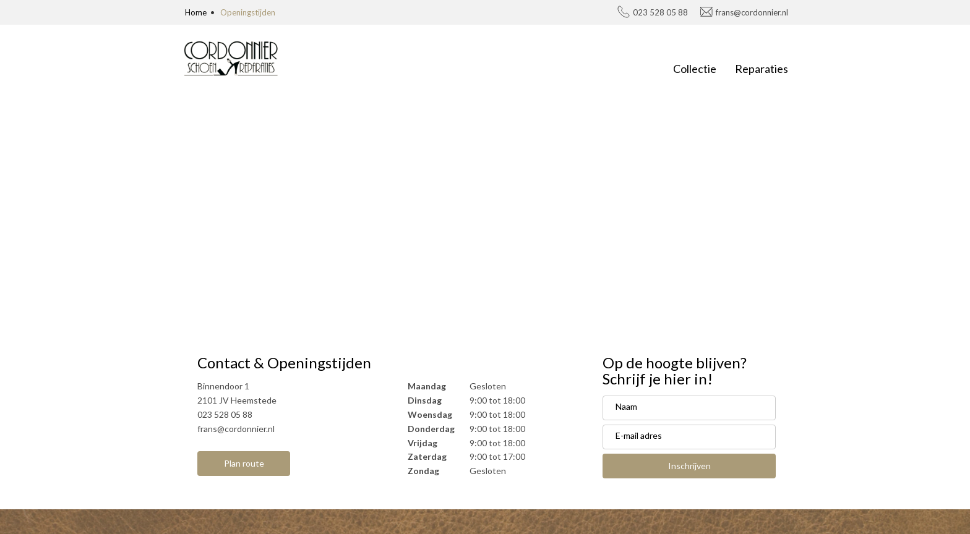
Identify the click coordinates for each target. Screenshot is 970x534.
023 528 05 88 (660, 12)
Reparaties (761, 68)
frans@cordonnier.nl (752, 12)
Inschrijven (689, 465)
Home (196, 12)
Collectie (694, 68)
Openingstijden (247, 12)
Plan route (244, 463)
